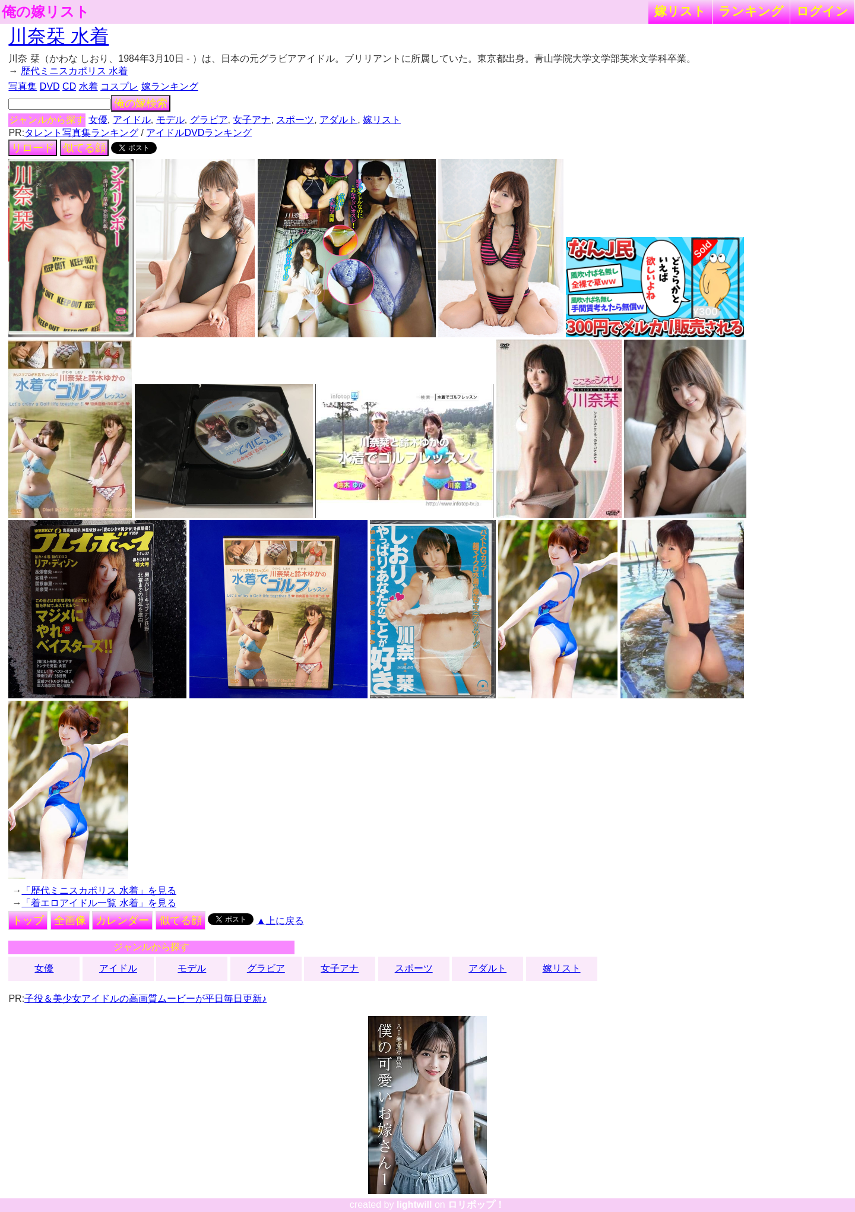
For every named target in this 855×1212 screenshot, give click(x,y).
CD (69, 86)
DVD (50, 86)
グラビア (209, 120)
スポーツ (295, 120)
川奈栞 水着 (58, 36)
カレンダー (122, 920)
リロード (32, 148)
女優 (97, 120)
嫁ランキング (169, 86)
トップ (28, 920)
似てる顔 (84, 148)
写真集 (22, 86)
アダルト (338, 120)
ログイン (822, 11)
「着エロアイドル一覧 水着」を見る (98, 903)
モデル (170, 120)
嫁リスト (680, 11)
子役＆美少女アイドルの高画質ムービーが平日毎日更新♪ (145, 998)
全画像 (70, 920)
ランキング (751, 11)
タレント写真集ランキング (81, 133)
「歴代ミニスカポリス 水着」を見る (98, 890)
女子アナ (252, 120)
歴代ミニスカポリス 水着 (74, 71)
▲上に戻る (280, 921)
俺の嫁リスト (46, 12)
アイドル (132, 120)
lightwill (414, 1205)
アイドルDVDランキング (199, 133)
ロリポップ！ (476, 1205)
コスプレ (119, 86)
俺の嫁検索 (140, 103)
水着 (88, 86)
